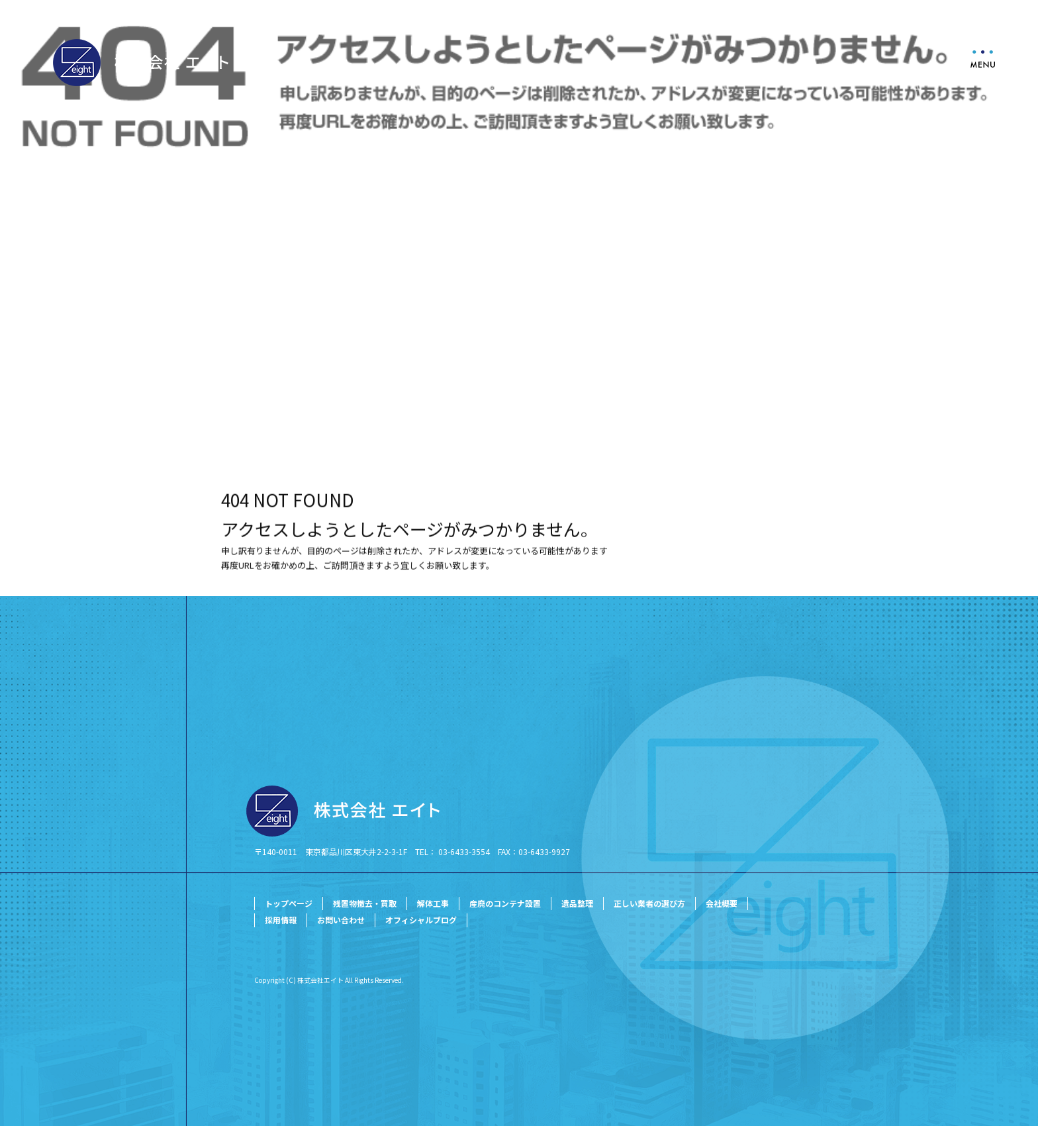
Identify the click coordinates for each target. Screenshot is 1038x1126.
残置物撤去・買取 (365, 903)
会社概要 (721, 903)
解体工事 (433, 903)
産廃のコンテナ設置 (505, 903)
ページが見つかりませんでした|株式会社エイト (90, 388)
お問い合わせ (341, 919)
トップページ (288, 903)
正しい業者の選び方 (649, 903)
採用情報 (281, 919)
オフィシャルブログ (421, 919)
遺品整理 (577, 903)
